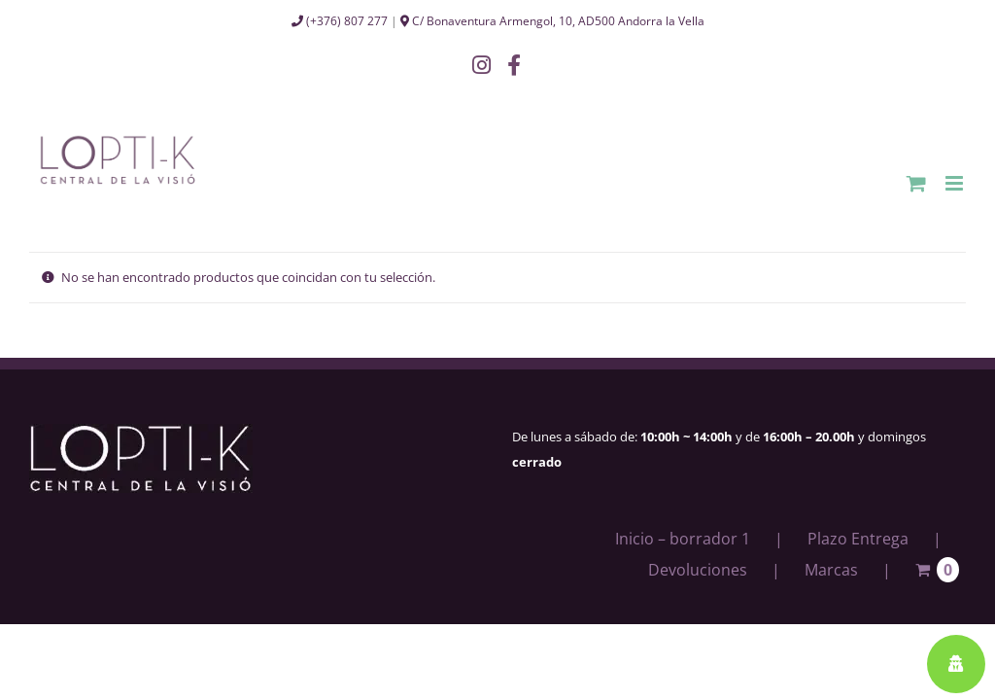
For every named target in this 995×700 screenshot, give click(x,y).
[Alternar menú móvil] (955, 183)
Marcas (831, 569)
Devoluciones (697, 569)
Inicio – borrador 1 (682, 538)
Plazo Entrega (858, 538)
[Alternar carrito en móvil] (916, 183)
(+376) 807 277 (340, 21)
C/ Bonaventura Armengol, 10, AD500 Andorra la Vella (552, 21)
